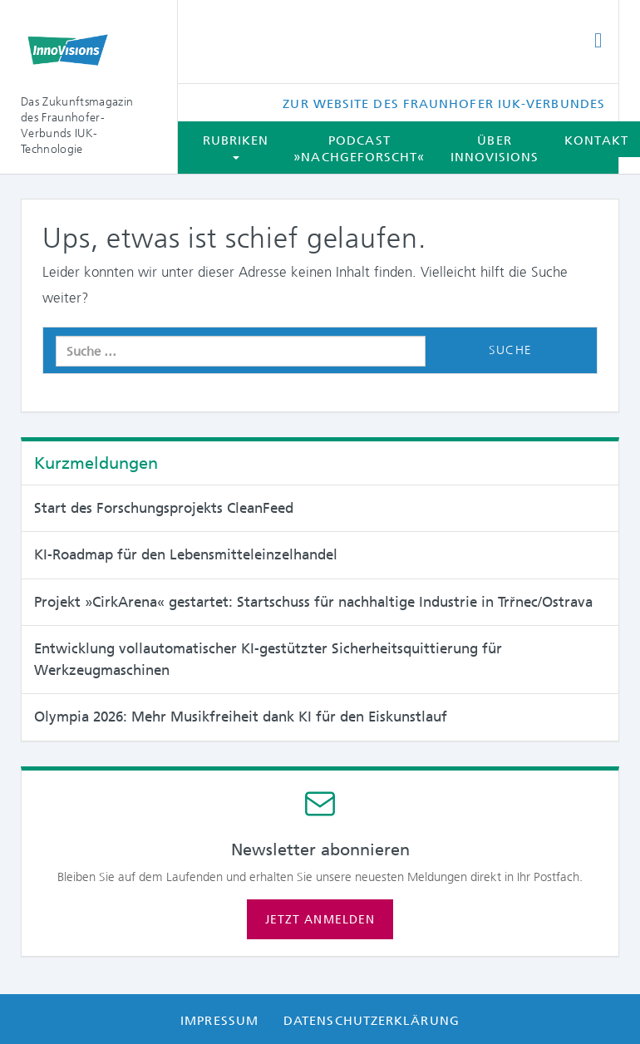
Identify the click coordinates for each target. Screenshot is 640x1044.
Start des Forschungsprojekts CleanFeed (163, 508)
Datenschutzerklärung (371, 1020)
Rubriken (236, 146)
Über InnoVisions (494, 149)
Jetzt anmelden (320, 919)
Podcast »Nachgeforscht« (359, 149)
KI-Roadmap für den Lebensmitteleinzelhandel (185, 554)
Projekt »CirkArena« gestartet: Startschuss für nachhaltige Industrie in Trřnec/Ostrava (313, 601)
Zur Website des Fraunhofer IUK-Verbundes (444, 103)
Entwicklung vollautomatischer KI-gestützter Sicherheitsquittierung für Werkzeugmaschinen (268, 659)
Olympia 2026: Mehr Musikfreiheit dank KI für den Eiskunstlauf (240, 716)
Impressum (219, 1020)
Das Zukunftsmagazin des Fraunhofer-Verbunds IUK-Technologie (77, 125)
